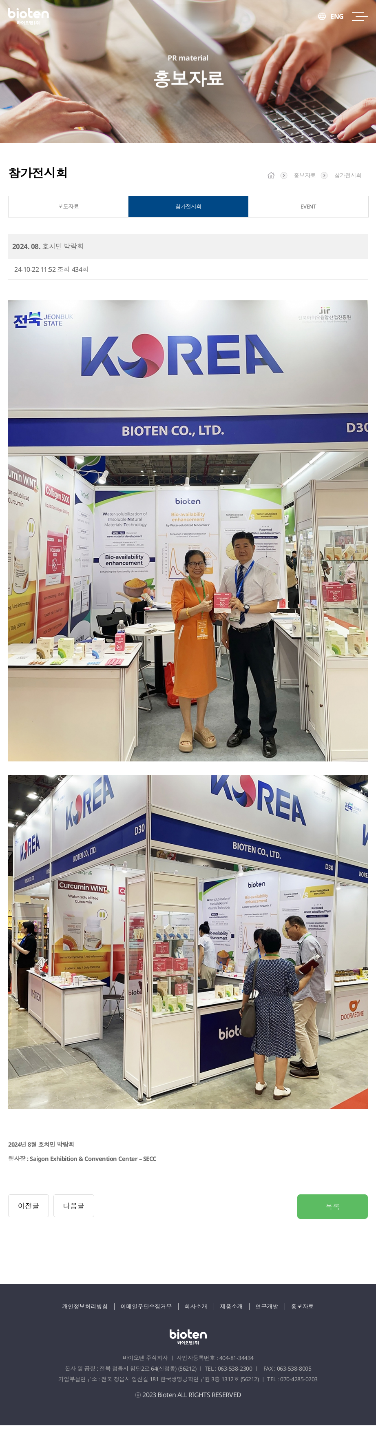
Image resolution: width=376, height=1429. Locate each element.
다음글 (73, 1209)
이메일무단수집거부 (146, 1310)
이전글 (29, 1209)
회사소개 (196, 1310)
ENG (337, 16)
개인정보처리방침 (85, 1310)
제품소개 (231, 1310)
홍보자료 (302, 1310)
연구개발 (267, 1310)
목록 (332, 1210)
